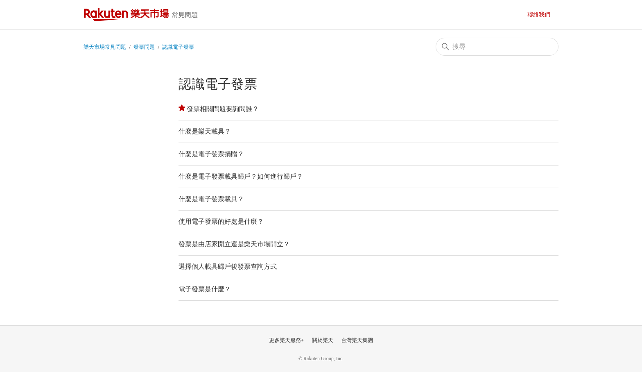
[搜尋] (497, 47)
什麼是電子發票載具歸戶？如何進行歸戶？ (241, 176)
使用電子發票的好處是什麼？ (221, 221)
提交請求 (542, 14)
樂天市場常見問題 (143, 14)
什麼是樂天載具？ (205, 131)
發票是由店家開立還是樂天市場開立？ (234, 243)
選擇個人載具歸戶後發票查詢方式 (228, 266)
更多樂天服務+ (286, 340)
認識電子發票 (178, 47)
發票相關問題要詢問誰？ (223, 108)
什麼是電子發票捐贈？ (211, 153)
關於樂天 (322, 340)
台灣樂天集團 (357, 340)
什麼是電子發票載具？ (211, 198)
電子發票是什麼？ (205, 289)
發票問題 (144, 47)
